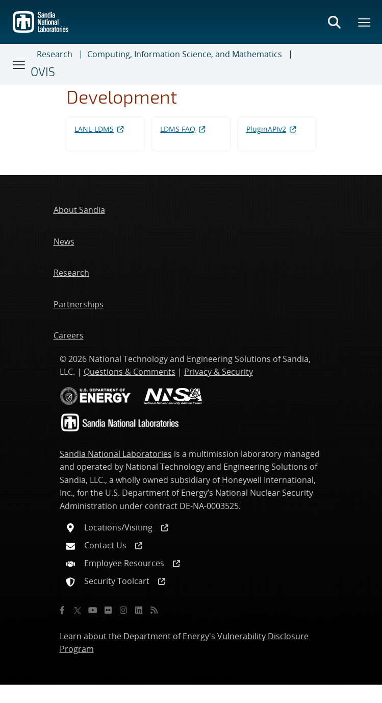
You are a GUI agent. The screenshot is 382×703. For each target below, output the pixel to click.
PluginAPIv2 (271, 129)
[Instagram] (123, 610)
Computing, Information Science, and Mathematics (184, 54)
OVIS (43, 72)
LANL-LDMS (99, 129)
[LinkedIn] (138, 610)
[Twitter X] (77, 610)
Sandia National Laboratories (116, 453)
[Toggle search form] (334, 22)
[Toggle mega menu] (364, 22)
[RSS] (154, 610)
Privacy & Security (218, 371)
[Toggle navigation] (19, 64)
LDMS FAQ (183, 129)
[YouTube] (92, 610)
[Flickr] (108, 610)
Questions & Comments (129, 371)
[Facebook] (62, 610)
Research (54, 54)
